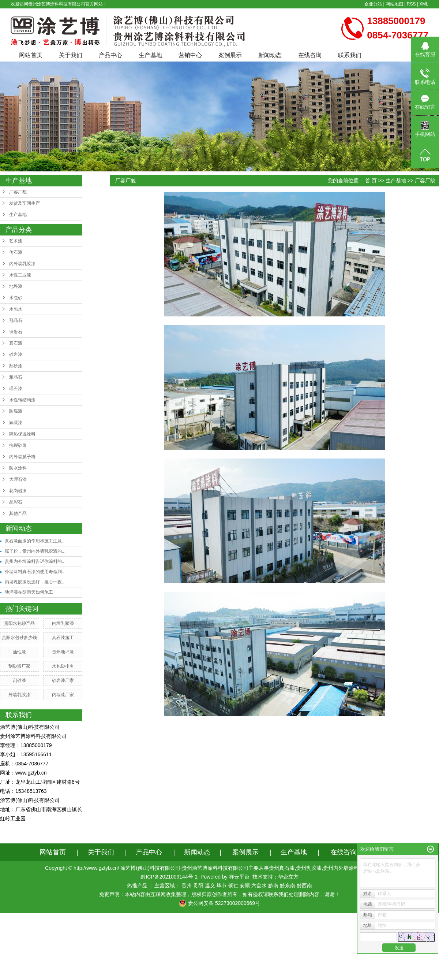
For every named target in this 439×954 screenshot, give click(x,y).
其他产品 (18, 513)
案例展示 (230, 55)
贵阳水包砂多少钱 (19, 637)
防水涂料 (18, 468)
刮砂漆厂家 (19, 666)
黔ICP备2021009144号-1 (169, 877)
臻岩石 (15, 331)
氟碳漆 (15, 422)
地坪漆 (15, 286)
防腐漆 (15, 411)
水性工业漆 (20, 275)
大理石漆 (18, 479)
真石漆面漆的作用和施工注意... (35, 540)
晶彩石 (15, 502)
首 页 (371, 180)
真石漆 (15, 343)
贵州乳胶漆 (309, 868)
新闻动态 (270, 55)
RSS (411, 4)
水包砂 (15, 297)
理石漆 (15, 388)
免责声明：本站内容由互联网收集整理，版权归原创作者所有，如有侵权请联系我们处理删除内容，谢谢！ (219, 894)
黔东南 (287, 885)
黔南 (273, 885)
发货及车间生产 (24, 203)
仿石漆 (15, 252)
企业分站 (373, 4)
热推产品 (137, 885)
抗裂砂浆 (18, 445)
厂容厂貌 (18, 191)
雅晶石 (15, 377)
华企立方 (288, 877)
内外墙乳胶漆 (22, 263)
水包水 (15, 309)
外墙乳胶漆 (19, 694)
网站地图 (394, 4)
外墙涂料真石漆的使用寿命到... (35, 571)
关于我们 (70, 55)
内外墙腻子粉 (22, 456)
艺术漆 (15, 241)
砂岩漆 (15, 354)
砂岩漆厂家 (63, 680)
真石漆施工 (63, 637)
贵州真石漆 (281, 868)
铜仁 (233, 885)
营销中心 (190, 55)
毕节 (222, 885)
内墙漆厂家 (63, 694)
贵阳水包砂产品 (19, 623)
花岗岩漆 (18, 490)
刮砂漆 (15, 365)
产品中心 (110, 55)
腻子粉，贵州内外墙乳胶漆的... (35, 551)
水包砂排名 (63, 666)
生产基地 (150, 55)
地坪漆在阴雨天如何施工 (29, 592)
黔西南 (304, 885)
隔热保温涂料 (22, 434)
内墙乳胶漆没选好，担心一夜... (35, 581)
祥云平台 (239, 877)
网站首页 (30, 55)
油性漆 (19, 651)
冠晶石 (15, 320)
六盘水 (259, 885)
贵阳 (198, 885)
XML (423, 4)
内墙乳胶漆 (63, 623)
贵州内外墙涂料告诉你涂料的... (35, 561)
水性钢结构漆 (22, 399)
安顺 (245, 885)
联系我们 (349, 55)
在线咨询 (310, 55)
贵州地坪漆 (63, 651)
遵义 (210, 885)
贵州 (186, 885)
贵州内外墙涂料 (341, 868)
